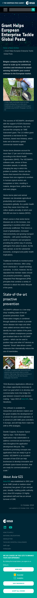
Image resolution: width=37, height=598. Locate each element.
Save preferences (18, 587)
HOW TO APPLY (8, 532)
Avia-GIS (24, 399)
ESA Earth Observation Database (13, 552)
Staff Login (6, 545)
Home (5, 48)
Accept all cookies (18, 594)
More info (18, 572)
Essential (20, 578)
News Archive (14, 48)
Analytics (20, 581)
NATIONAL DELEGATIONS (11, 535)
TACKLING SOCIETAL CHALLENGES (15, 542)
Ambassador (7, 549)
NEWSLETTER (8, 539)
